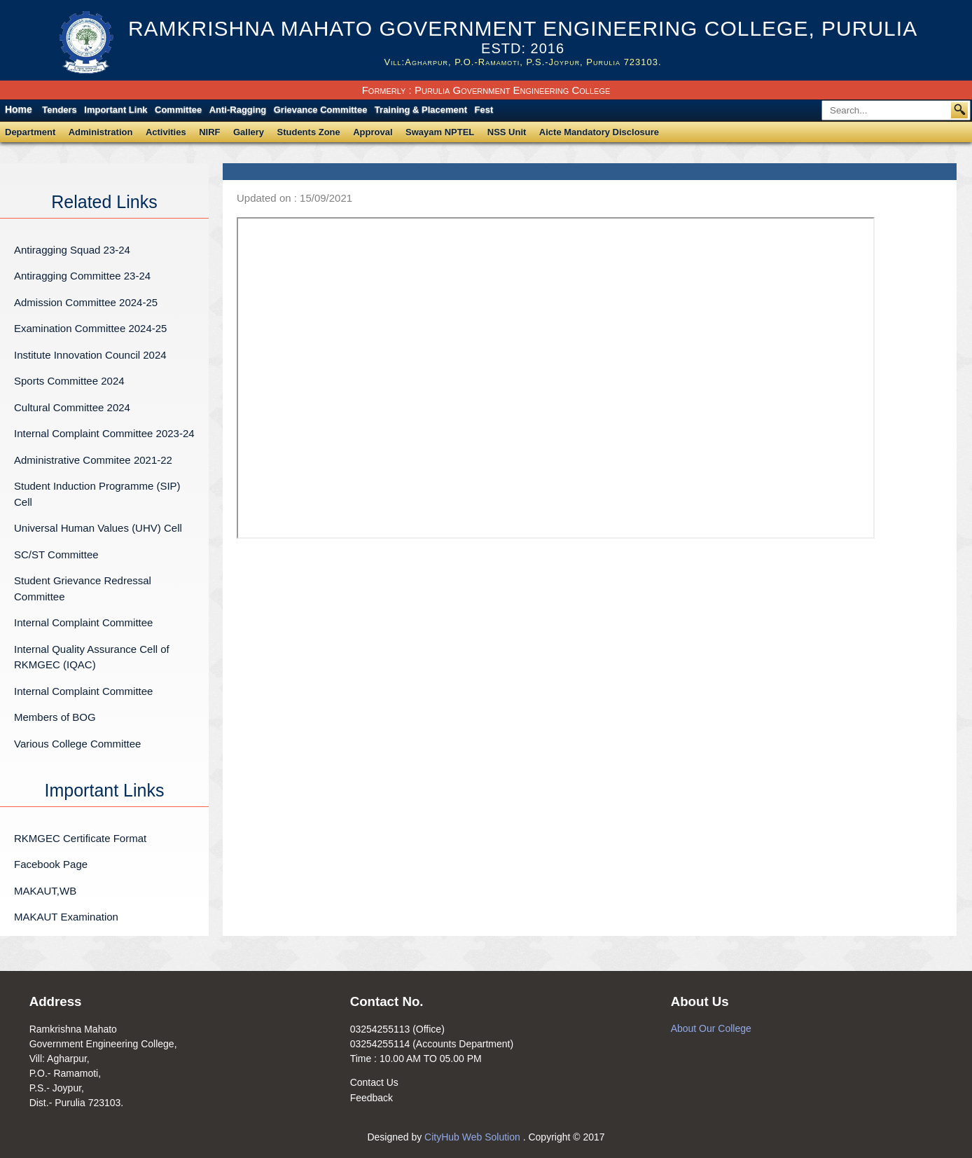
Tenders (59, 109)
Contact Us (374, 1082)
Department (30, 132)
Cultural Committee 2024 (72, 407)
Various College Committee (77, 744)
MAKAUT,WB (45, 891)
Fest (484, 109)
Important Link (115, 109)
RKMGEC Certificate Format (80, 838)
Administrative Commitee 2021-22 (93, 460)
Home (18, 109)
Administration (101, 132)
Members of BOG (55, 717)
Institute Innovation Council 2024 (90, 355)
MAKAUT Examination (66, 917)
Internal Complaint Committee (83, 622)
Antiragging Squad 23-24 (72, 250)
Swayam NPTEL (439, 132)
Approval (372, 132)
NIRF (209, 132)
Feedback (371, 1097)
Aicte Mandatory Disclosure (599, 132)
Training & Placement (421, 109)
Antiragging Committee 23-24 (82, 276)
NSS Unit (507, 132)
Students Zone (308, 132)
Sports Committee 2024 (69, 381)
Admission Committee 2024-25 (86, 302)
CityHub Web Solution (473, 1137)
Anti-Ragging (238, 109)
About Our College (711, 1028)
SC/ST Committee (56, 554)
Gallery (248, 132)
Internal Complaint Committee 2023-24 (104, 433)
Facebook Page (51, 864)
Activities (166, 132)
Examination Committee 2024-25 (90, 328)
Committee (178, 109)
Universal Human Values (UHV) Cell (98, 528)
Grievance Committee (321, 109)
